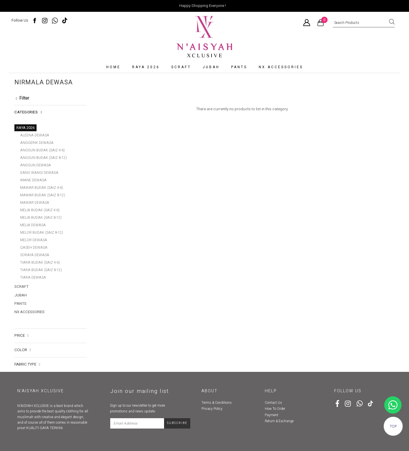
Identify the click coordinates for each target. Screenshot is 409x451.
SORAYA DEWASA (34, 255)
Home (113, 67)
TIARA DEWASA (33, 277)
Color (22, 342)
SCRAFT (181, 67)
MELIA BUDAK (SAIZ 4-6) (40, 210)
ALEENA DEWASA (34, 135)
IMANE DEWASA (33, 180)
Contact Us (273, 395)
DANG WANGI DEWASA (39, 172)
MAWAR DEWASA (34, 202)
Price (21, 328)
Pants (239, 67)
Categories (28, 112)
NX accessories (281, 67)
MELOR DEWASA (33, 240)
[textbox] (364, 23)
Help (271, 383)
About (209, 383)
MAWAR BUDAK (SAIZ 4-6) (41, 187)
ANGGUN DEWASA (35, 165)
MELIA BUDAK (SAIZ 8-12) (41, 217)
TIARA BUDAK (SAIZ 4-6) (40, 262)
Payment (271, 407)
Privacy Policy (211, 401)
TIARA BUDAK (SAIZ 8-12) (41, 270)
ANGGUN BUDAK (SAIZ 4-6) (42, 150)
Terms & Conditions (216, 395)
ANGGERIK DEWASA (37, 142)
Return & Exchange (279, 413)
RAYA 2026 (146, 67)
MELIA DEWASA (33, 225)
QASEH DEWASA (33, 247)
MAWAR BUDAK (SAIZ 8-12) (42, 195)
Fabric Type (27, 357)
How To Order (275, 401)
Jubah (211, 67)
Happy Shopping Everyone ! (202, 6)
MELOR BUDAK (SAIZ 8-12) (41, 232)
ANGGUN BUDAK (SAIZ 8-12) (43, 157)
